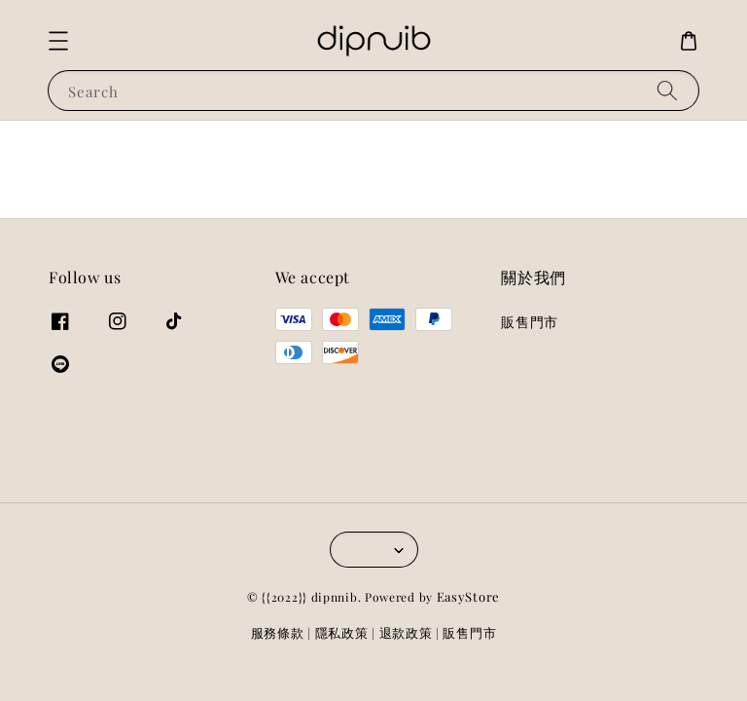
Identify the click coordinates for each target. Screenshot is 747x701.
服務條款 (277, 632)
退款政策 (406, 632)
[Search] (667, 90)
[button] (58, 40)
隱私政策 (342, 632)
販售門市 (529, 322)
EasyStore (468, 596)
